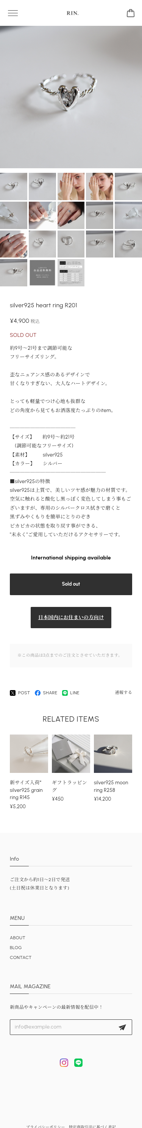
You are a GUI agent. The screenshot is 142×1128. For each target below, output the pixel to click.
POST (20, 693)
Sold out (71, 584)
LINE (71, 693)
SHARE (46, 693)
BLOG (16, 947)
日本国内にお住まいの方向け (71, 617)
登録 (122, 1027)
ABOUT (17, 937)
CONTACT (21, 957)
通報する (123, 692)
